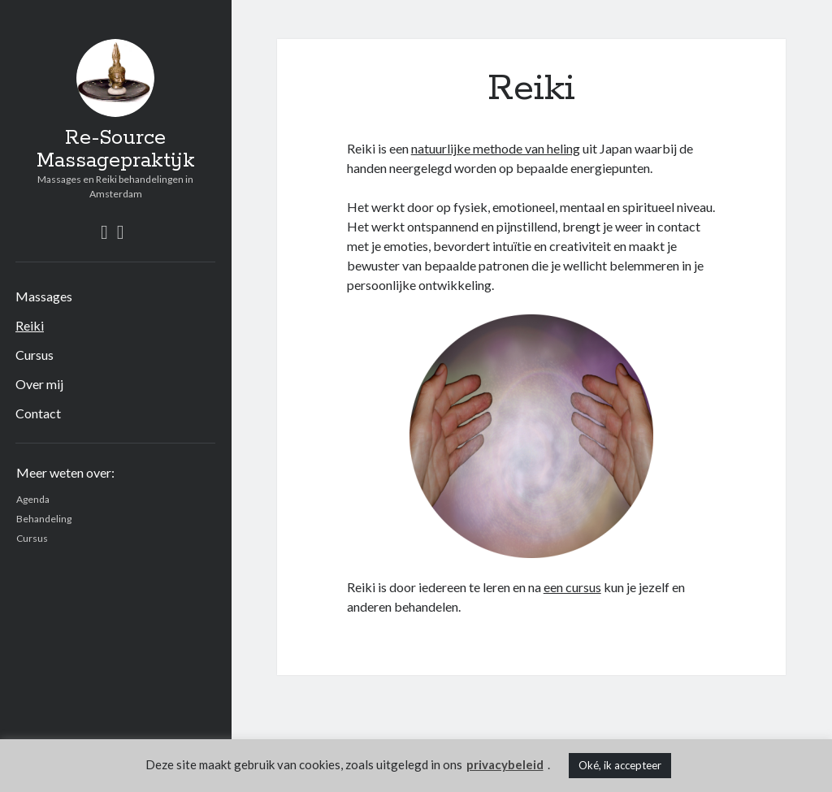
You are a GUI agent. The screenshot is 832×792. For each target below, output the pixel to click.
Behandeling (44, 519)
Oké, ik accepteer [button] (619, 765)
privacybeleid (505, 764)
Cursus (34, 354)
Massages (43, 296)
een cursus (572, 587)
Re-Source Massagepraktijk (116, 149)
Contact (38, 413)
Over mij (39, 384)
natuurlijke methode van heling (495, 148)
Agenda (33, 499)
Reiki (29, 325)
